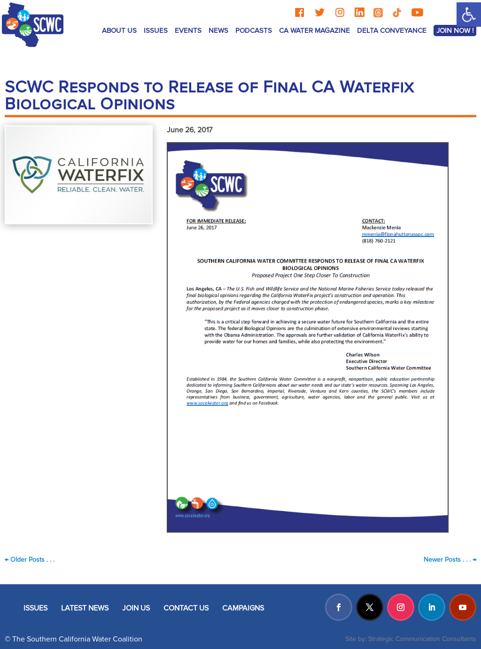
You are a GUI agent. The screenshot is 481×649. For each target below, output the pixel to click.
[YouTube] (417, 12)
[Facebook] (299, 12)
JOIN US (136, 608)
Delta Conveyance (392, 30)
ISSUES (156, 30)
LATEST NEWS (85, 608)
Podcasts (253, 30)
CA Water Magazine (314, 30)
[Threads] (378, 12)
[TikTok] (397, 12)
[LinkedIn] (359, 12)
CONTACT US (186, 608)
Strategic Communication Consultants (422, 639)
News (218, 30)
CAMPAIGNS (243, 608)
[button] (469, 14)
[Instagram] (340, 12)
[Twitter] (319, 12)
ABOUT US (119, 30)
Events (188, 30)
